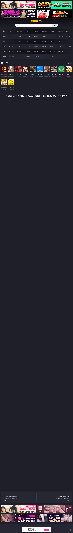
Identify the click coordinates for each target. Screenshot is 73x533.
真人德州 (19, 31)
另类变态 (68, 41)
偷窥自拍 (11, 46)
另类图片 (68, 46)
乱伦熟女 (60, 41)
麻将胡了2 (44, 31)
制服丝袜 (44, 41)
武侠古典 (36, 51)
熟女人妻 (44, 36)
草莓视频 (28, 56)
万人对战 (28, 31)
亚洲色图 (19, 46)
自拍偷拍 (19, 36)
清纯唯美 (52, 46)
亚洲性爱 (11, 41)
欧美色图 (28, 46)
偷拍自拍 (19, 41)
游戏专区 (36, 31)
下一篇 (62, 497)
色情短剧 (52, 56)
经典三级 (52, 41)
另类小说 (52, 51)
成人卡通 (28, 41)
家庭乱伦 (19, 51)
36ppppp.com (36, 21)
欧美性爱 (36, 41)
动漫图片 (36, 46)
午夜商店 (19, 56)
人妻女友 (28, 51)
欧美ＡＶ (28, 36)
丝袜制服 (52, 36)
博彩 (4, 31)
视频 (4, 36)
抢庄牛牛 (68, 31)
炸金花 (52, 31)
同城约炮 (11, 56)
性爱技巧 (68, 51)
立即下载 (46, 529)
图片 (4, 46)
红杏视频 (44, 56)
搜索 (55, 25)
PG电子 (11, 31)
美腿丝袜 (44, 46)
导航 (4, 56)
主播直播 (60, 36)
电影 (4, 41)
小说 (4, 51)
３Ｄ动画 (36, 36)
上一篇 (11, 497)
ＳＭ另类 (68, 36)
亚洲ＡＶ (11, 36)
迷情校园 (44, 51)
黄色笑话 (60, 51)
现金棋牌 (60, 31)
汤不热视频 (36, 56)
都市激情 (11, 51)
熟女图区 (60, 46)
